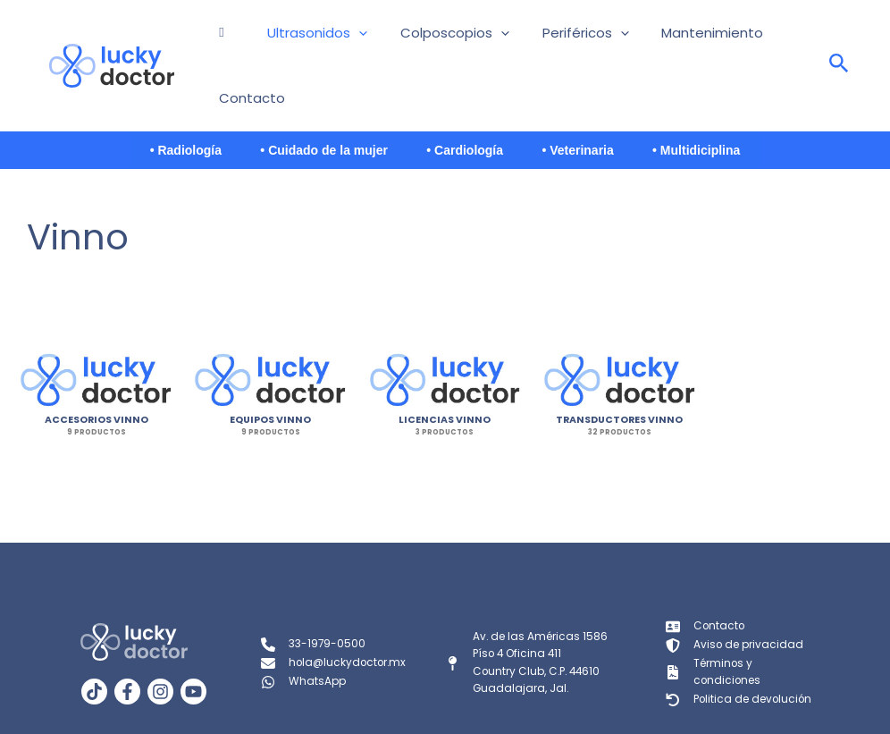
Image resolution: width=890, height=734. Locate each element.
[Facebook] (127, 641)
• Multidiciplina (725, 99)
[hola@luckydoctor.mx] (335, 613)
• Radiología (155, 99)
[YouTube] (193, 641)
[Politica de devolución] (740, 648)
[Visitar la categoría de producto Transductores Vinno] (620, 329)
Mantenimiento (656, 39)
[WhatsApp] (303, 631)
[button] (347, 40)
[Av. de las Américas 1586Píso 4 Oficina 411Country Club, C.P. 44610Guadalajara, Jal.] (527, 613)
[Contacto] (706, 577)
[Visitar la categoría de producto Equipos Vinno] (270, 329)
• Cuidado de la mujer (310, 99)
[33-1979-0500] (313, 595)
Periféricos (543, 40)
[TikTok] (94, 641)
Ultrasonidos (306, 40)
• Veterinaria (592, 99)
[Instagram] (160, 641)
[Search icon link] (839, 40)
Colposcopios (428, 40)
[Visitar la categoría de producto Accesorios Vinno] (96, 329)
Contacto (758, 39)
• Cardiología (464, 99)
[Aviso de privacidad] (735, 595)
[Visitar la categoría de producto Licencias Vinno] (444, 329)
